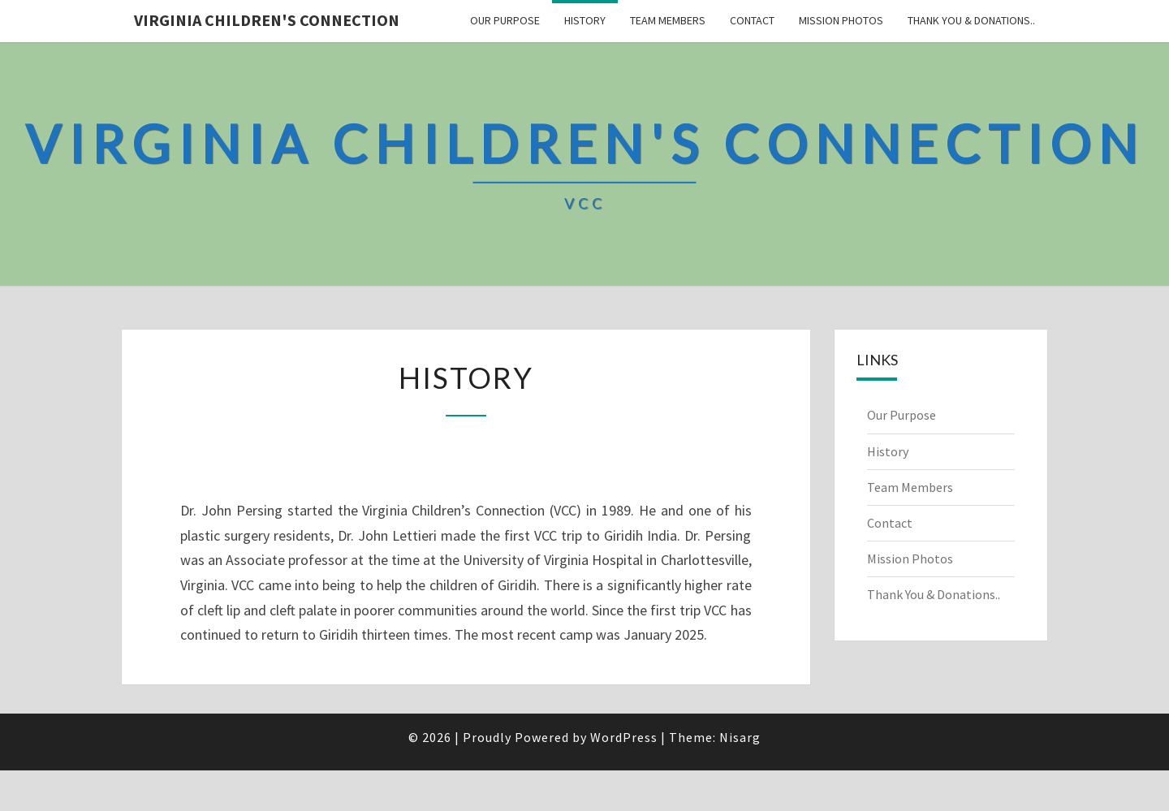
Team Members (667, 20)
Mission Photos (841, 20)
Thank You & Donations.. (971, 20)
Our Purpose (505, 20)
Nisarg (740, 737)
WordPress (624, 737)
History (585, 20)
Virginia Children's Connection (266, 20)
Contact (752, 20)
